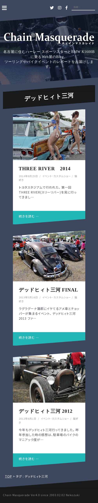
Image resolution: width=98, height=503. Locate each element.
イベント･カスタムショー (56, 176)
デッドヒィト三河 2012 (46, 411)
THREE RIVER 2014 (45, 168)
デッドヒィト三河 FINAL (48, 290)
